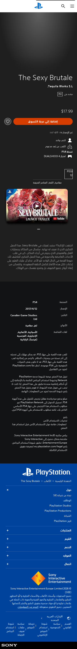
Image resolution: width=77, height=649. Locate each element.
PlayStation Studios (60, 505)
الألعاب (47, 481)
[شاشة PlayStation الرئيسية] (38, 6)
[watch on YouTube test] (59, 218)
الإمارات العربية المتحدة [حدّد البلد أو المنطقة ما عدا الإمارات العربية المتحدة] (55, 618)
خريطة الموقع (30, 625)
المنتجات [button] (38, 530)
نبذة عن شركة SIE (62, 495)
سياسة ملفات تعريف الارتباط (20, 629)
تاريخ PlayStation (62, 521)
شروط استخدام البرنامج (10, 627)
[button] (37, 206)
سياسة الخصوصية (55, 625)
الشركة (67, 516)
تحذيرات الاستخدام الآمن (55, 420)
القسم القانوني (67, 625)
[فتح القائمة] (72, 6)
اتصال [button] (38, 564)
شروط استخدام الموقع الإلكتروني (42, 629)
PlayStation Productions (58, 510)
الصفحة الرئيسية (63, 481)
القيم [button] (38, 539)
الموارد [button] (38, 556)
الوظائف (67, 500)
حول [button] (38, 490)
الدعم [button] (38, 547)
